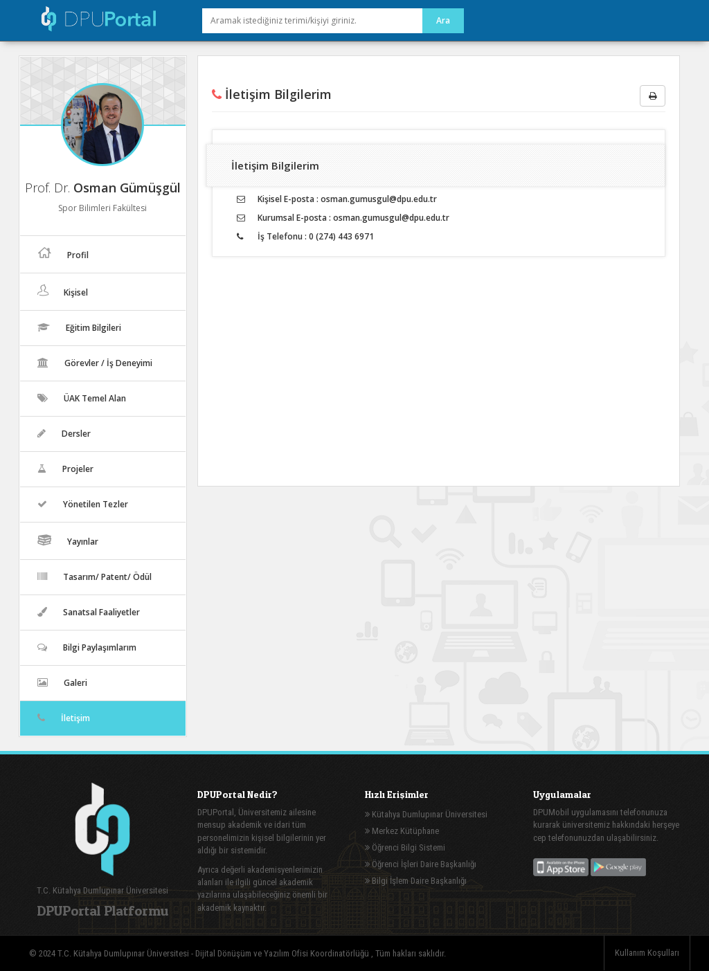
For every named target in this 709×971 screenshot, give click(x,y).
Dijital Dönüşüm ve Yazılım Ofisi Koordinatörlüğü (283, 953)
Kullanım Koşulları (647, 952)
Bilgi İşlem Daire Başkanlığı (416, 880)
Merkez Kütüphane (402, 831)
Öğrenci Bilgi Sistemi (405, 847)
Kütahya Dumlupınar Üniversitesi (426, 814)
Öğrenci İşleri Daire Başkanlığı (420, 864)
